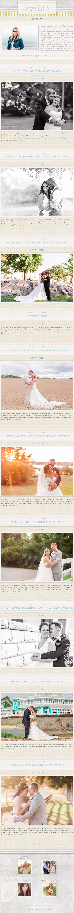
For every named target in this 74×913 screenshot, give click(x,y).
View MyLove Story (24, 858)
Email (37, 909)
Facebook (40, 56)
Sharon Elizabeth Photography (37, 7)
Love (49, 859)
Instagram (49, 56)
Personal (43, 312)
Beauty (25, 881)
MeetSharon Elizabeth (49, 880)
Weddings (43, 67)
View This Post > (37, 78)
